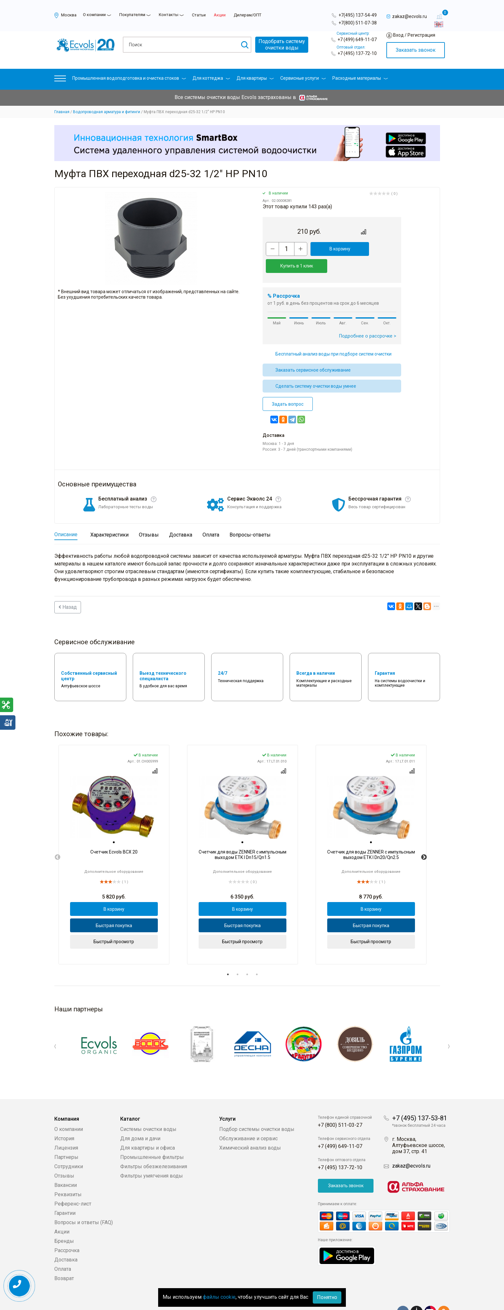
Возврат (64, 1258)
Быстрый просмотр (114, 924)
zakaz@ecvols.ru (411, 1146)
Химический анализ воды (250, 1128)
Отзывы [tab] (149, 518)
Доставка (65, 1240)
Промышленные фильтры (152, 1137)
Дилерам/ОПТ (247, 15)
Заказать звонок (416, 50)
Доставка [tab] (180, 518)
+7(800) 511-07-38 (357, 22)
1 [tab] (228, 957)
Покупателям (132, 14)
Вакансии (65, 1165)
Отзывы (64, 1156)
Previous (57, 840)
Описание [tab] (65, 517)
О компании (94, 14)
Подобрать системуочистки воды (281, 44)
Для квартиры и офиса (147, 1128)
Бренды (64, 1221)
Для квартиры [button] (255, 78)
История (64, 1119)
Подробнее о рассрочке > (367, 319)
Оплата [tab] (211, 518)
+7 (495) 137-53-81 (419, 1098)
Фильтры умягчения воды (151, 1156)
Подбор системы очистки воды (256, 1109)
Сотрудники (68, 1146)
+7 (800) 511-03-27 (340, 1105)
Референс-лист (72, 1184)
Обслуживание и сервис (248, 1119)
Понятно (327, 1297)
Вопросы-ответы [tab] (250, 518)
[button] (60, 80)
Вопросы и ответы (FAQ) (83, 1202)
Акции (220, 15)
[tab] (114, 825)
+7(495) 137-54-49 (357, 15)
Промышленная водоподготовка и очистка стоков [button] (129, 78)
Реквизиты (68, 1174)
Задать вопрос (287, 387)
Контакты (168, 14)
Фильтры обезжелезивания (153, 1146)
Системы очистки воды (148, 1109)
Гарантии (65, 1193)
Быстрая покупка (114, 908)
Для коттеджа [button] (211, 78)
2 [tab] (237, 957)
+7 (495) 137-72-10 (357, 53)
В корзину (327, 248)
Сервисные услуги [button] (303, 78)
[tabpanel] (114, 837)
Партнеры (66, 1137)
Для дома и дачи (140, 1119)
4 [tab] (257, 957)
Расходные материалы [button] (360, 78)
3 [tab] (247, 957)
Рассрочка (66, 1230)
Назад (68, 590)
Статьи (199, 15)
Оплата (62, 1249)
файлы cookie (219, 1297)
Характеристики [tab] (109, 518)
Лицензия (66, 1128)
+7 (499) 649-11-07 (357, 39)
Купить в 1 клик (373, 248)
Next (424, 840)
